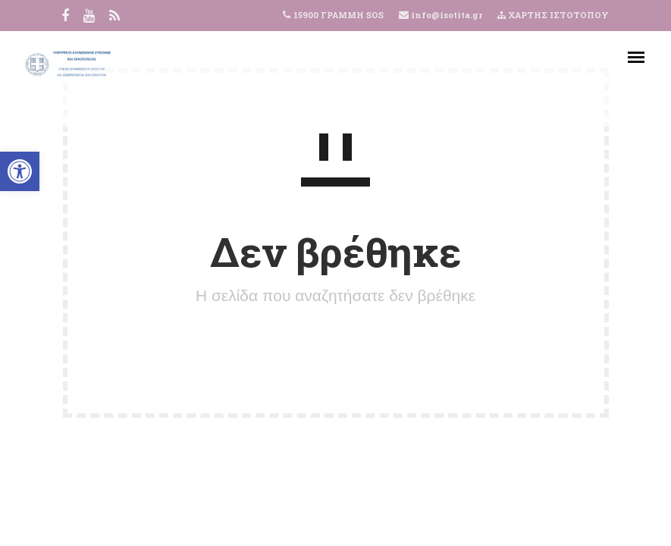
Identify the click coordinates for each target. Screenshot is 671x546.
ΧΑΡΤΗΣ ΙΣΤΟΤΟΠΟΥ (553, 14)
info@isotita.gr (445, 14)
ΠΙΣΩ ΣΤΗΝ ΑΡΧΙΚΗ (336, 351)
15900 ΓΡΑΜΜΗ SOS (338, 14)
